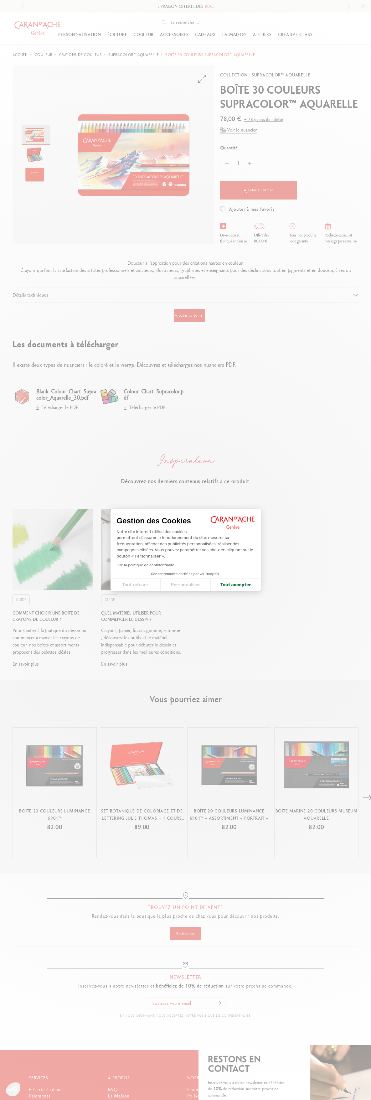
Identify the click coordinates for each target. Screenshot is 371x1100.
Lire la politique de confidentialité (145, 565)
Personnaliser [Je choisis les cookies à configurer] (185, 585)
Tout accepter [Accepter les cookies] (235, 585)
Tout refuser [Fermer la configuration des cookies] (135, 585)
